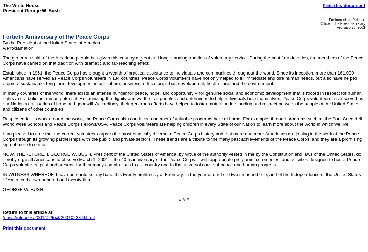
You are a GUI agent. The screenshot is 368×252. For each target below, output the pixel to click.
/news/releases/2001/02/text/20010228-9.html (49, 217)
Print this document (344, 5)
